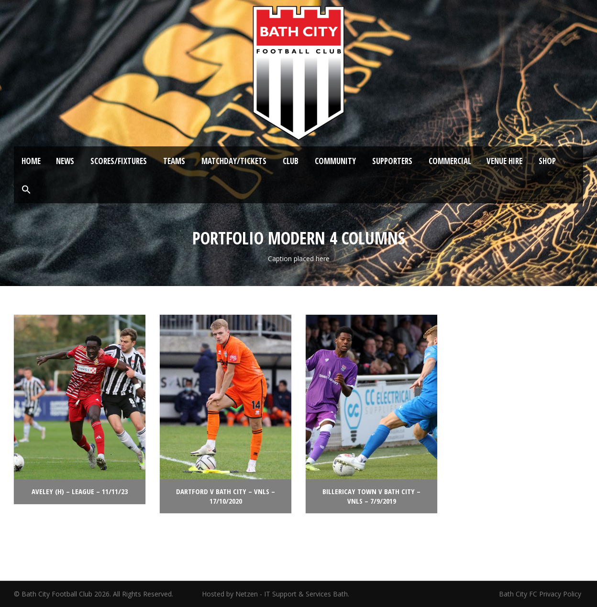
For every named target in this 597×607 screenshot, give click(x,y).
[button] (26, 190)
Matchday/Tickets (233, 160)
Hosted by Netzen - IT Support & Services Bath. (275, 593)
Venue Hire (504, 160)
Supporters (392, 160)
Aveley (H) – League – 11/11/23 (80, 491)
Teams (174, 160)
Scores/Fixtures (118, 160)
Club (290, 160)
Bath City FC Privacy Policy (541, 593)
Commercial (450, 160)
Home (31, 160)
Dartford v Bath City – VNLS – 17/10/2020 (225, 496)
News (65, 160)
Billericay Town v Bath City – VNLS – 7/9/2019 (371, 496)
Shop (547, 160)
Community (335, 160)
